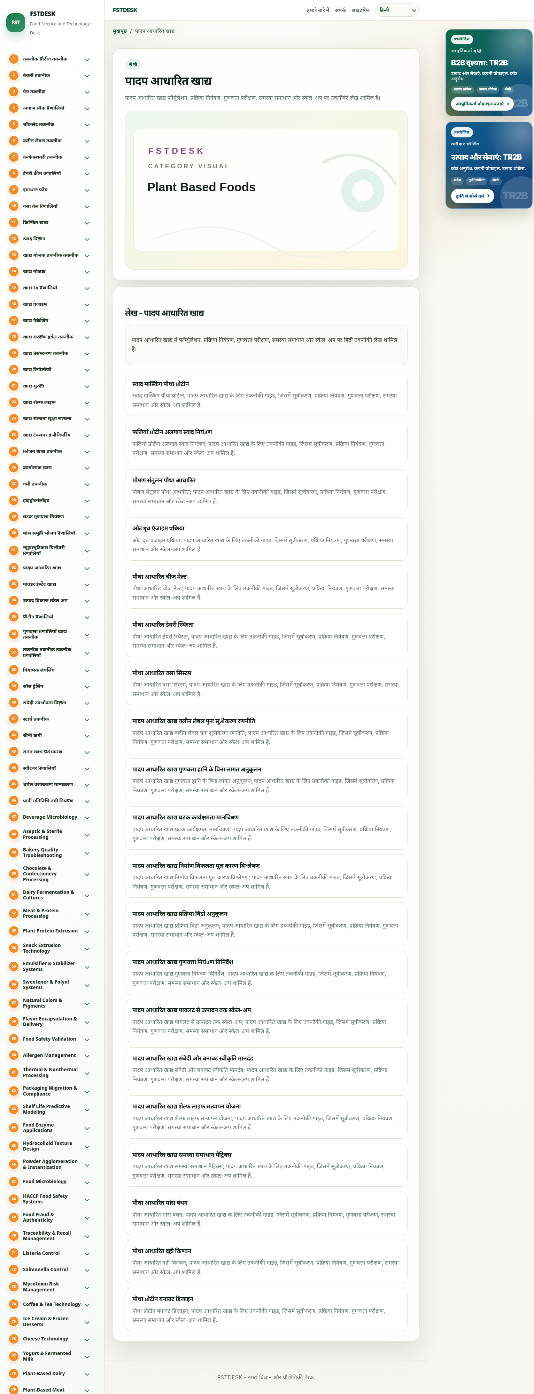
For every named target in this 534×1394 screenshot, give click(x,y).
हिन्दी (384, 10)
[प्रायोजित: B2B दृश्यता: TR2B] (489, 72)
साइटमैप (360, 10)
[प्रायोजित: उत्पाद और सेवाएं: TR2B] (489, 165)
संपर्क (340, 10)
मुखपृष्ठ (120, 31)
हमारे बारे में (318, 10)
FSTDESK (125, 10)
